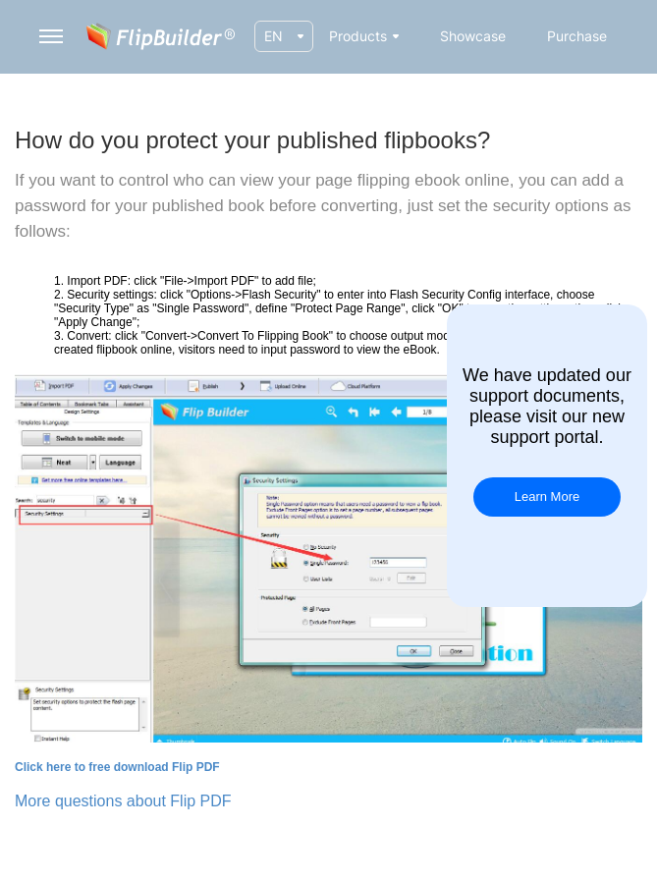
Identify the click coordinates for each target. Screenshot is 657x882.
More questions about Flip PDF (123, 801)
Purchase (577, 36)
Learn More (547, 496)
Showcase (473, 36)
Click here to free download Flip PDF (117, 767)
